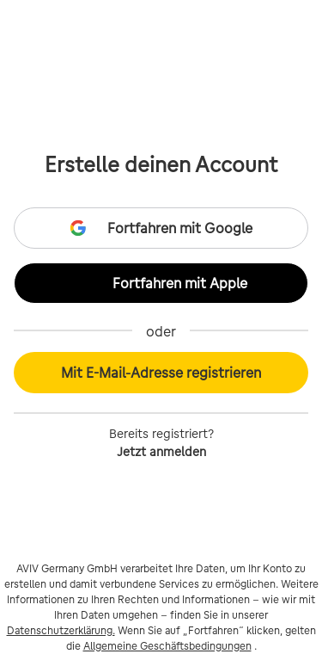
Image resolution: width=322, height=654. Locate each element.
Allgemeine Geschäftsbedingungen (167, 645)
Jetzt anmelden (161, 452)
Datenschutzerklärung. (61, 630)
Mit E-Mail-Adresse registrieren (161, 372)
